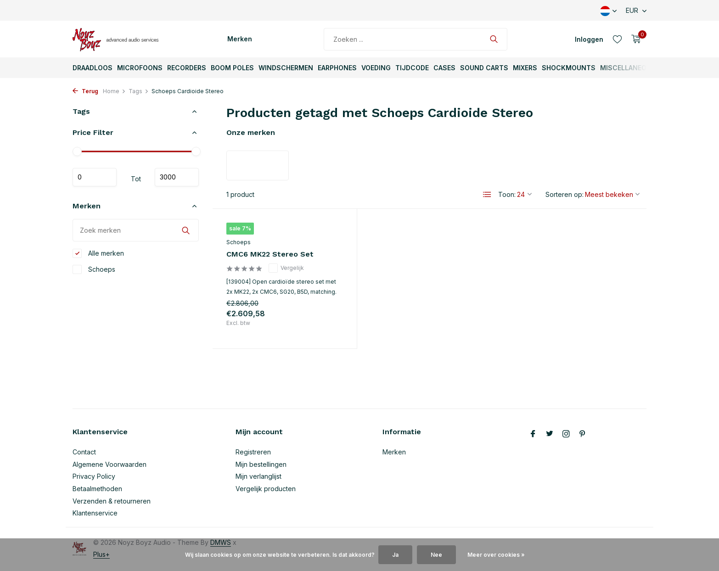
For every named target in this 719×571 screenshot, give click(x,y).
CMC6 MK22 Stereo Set (270, 254)
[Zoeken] (415, 39)
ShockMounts (568, 68)
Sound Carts (484, 68)
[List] (487, 194)
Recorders (186, 68)
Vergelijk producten (266, 489)
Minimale (95, 177)
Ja (395, 554)
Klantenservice (95, 513)
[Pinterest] (582, 434)
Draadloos (92, 68)
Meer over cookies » (496, 554)
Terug (85, 91)
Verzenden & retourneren (112, 501)
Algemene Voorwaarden (109, 464)
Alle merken (98, 253)
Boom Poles (232, 68)
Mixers (525, 68)
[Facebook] (533, 434)
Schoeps (94, 269)
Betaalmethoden (97, 489)
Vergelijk (286, 268)
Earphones (337, 68)
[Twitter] (549, 434)
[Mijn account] (589, 39)
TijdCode (412, 68)
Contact (84, 452)
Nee (436, 554)
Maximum (177, 177)
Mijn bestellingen (261, 464)
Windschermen (285, 68)
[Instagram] (566, 434)
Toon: (507, 194)
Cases (444, 68)
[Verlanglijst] (617, 39)
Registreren (253, 452)
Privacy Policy (94, 476)
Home (114, 91)
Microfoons (140, 68)
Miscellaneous (628, 68)
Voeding (376, 68)
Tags (139, 91)
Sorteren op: (564, 194)
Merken (239, 39)
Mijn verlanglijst (258, 476)
